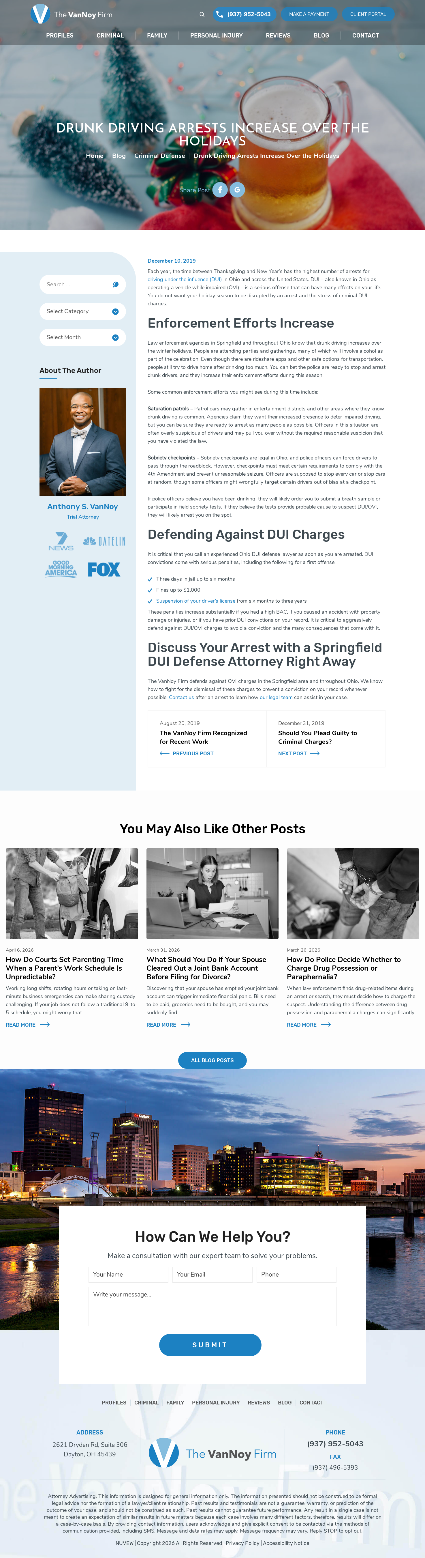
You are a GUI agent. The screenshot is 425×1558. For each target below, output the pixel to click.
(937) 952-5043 (249, 14)
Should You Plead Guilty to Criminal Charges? (317, 737)
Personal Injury (216, 35)
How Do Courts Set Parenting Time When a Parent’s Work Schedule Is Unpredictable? (64, 968)
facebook (220, 190)
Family (157, 35)
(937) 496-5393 (335, 1468)
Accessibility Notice (286, 1543)
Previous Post (193, 753)
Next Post (292, 753)
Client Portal (368, 14)
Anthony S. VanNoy (82, 506)
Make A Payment (309, 14)
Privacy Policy (242, 1543)
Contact (365, 35)
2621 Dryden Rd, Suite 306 (89, 1445)
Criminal (110, 35)
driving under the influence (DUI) (185, 279)
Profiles (60, 35)
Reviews (278, 35)
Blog (321, 35)
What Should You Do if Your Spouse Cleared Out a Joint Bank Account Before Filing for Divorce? (206, 968)
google (237, 190)
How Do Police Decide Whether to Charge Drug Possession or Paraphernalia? (344, 968)
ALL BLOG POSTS (212, 1060)
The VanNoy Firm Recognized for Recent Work (203, 737)
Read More (20, 1025)
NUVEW (124, 1543)
